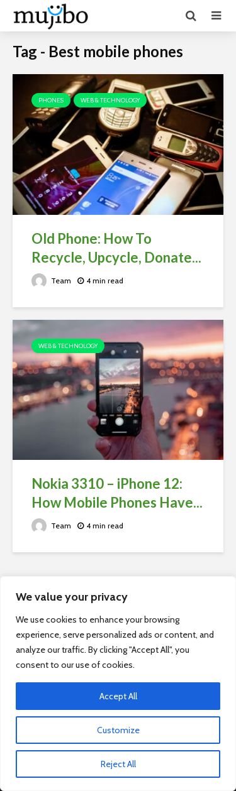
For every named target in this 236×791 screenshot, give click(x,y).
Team (51, 280)
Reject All (118, 764)
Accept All (118, 696)
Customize (118, 730)
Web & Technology (110, 100)
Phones (51, 100)
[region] (118, 683)
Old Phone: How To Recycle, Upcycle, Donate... (116, 248)
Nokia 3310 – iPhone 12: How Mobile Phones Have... (117, 493)
